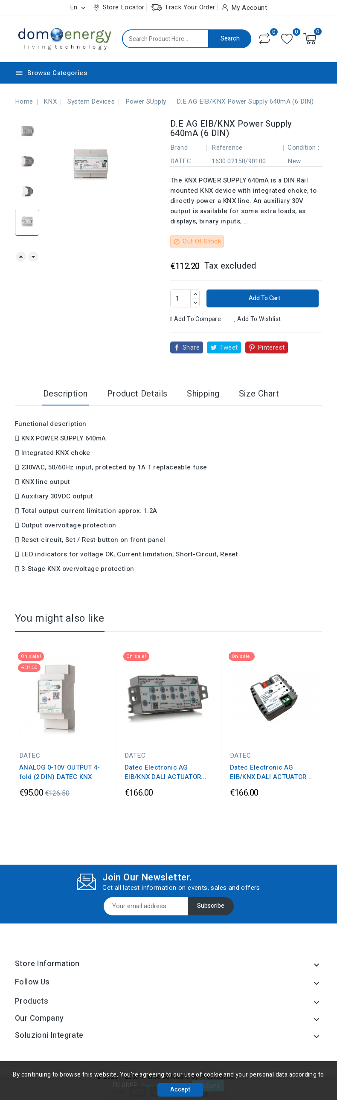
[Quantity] (180, 298)
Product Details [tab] (137, 394)
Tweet (228, 347)
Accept (180, 1089)
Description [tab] (65, 394)
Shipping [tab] (203, 394)
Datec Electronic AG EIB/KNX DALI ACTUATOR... (165, 772)
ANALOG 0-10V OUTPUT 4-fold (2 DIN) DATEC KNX (59, 772)
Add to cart (263, 298)
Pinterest (271, 347)
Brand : (180, 147)
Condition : (303, 147)
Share (191, 347)
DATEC (180, 161)
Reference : (229, 147)
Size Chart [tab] (259, 394)
